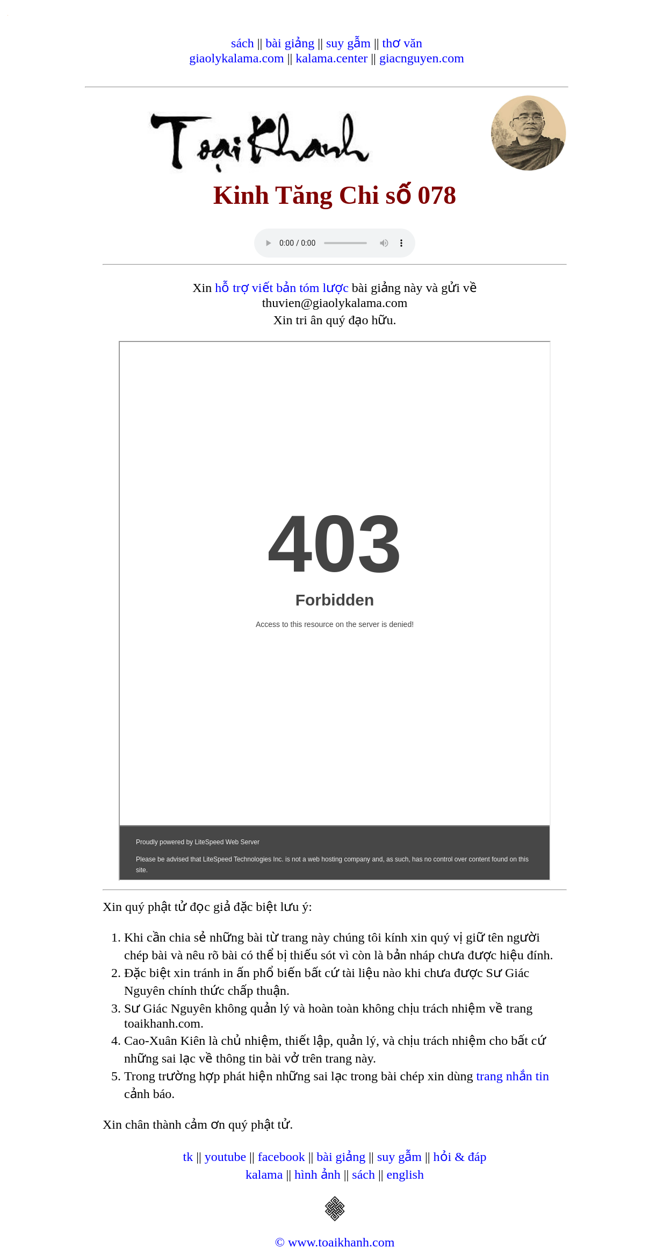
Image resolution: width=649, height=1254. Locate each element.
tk (188, 1157)
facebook (281, 1157)
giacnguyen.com (421, 58)
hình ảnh (317, 1174)
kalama (264, 1174)
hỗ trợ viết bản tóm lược (282, 288)
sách (242, 43)
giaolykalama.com (236, 58)
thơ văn (402, 43)
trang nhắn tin (512, 1076)
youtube (225, 1157)
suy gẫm (348, 43)
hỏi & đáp (460, 1157)
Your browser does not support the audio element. (334, 243)
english (405, 1174)
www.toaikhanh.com (341, 1242)
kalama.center (331, 58)
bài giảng (289, 43)
